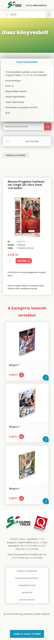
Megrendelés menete (16, 91)
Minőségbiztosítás (27, 585)
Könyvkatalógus (13, 80)
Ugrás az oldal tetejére (27, 634)
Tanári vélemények (14, 102)
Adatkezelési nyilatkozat (27, 578)
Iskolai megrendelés (15, 96)
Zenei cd (9, 85)
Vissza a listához (16, 155)
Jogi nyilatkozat (27, 600)
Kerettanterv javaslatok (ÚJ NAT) (21, 107)
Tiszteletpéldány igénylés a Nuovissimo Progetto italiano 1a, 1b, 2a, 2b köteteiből (26, 73)
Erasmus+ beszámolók (27, 571)
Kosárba (23, 260)
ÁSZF (7, 112)
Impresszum (27, 592)
